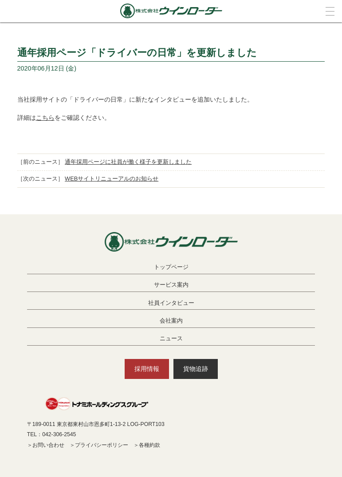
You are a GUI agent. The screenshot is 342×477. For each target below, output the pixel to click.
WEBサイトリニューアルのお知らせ (111, 178)
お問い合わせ (48, 445)
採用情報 (146, 368)
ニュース (171, 338)
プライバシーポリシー (101, 445)
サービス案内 (171, 284)
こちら (45, 117)
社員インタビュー (171, 303)
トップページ (171, 267)
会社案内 (171, 320)
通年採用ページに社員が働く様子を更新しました (128, 161)
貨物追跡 (195, 368)
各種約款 (149, 445)
